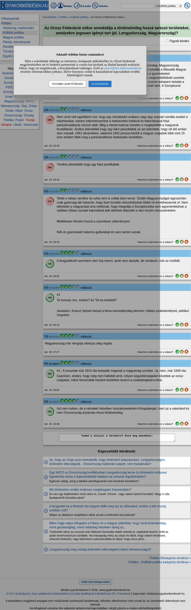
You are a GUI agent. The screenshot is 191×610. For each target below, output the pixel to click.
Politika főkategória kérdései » (170, 558)
